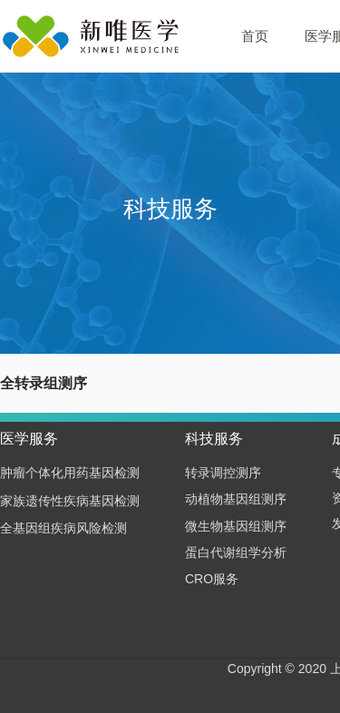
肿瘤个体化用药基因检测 (70, 472)
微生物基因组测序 (236, 526)
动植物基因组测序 (236, 499)
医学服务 (29, 438)
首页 (254, 36)
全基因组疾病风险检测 (63, 528)
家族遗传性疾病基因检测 (70, 500)
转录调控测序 (223, 472)
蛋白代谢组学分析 (236, 552)
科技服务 (214, 438)
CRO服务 (211, 578)
